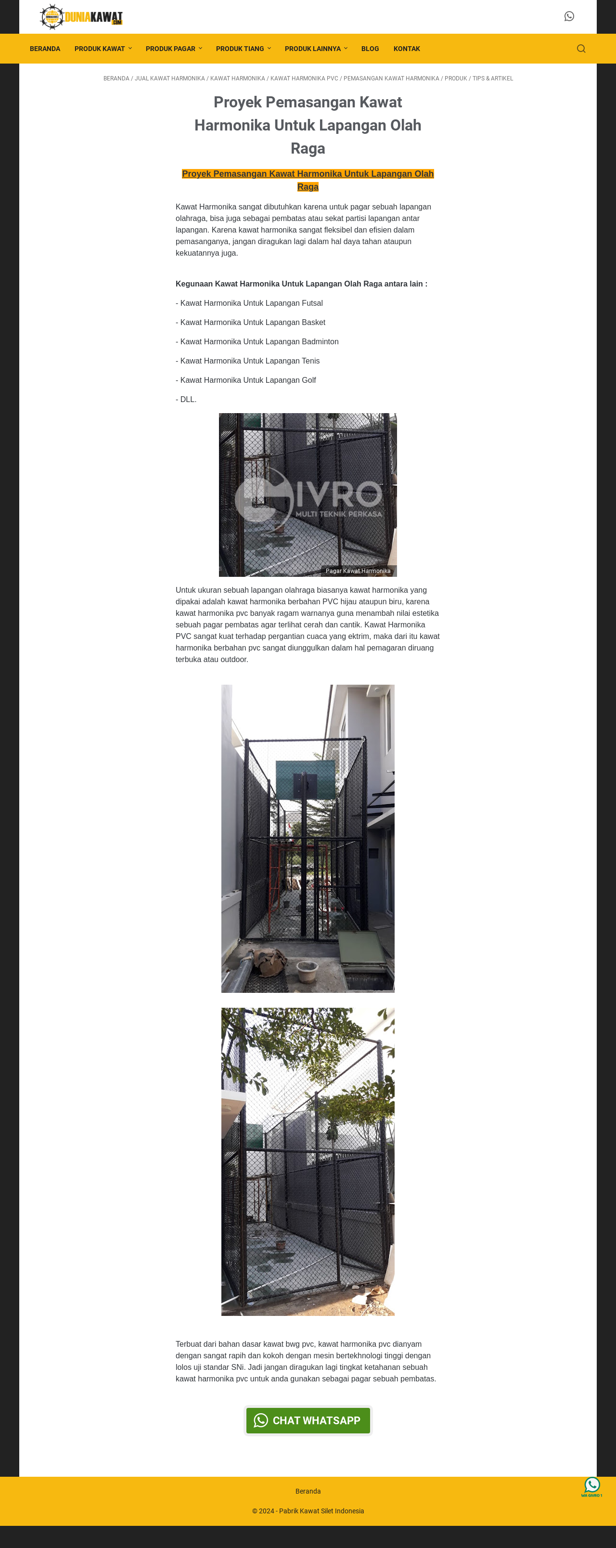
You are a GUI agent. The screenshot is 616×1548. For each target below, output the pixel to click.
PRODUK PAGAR (177, 48)
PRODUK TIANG (247, 48)
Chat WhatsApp (316, 1436)
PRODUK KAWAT (106, 48)
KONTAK (413, 48)
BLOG (377, 48)
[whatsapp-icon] (572, 17)
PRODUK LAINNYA (319, 48)
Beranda (52, 48)
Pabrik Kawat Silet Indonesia (321, 1533)
